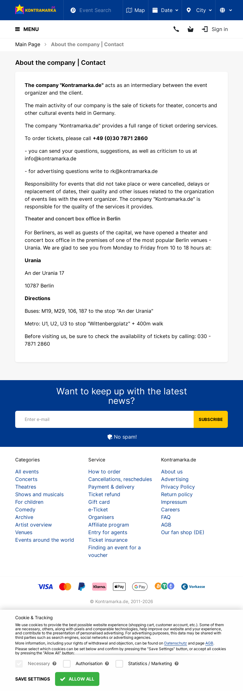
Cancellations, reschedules (120, 479)
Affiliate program (108, 524)
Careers (170, 509)
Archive (24, 517)
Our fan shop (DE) (182, 532)
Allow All (77, 682)
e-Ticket (98, 509)
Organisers (101, 517)
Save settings (32, 682)
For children (29, 502)
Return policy (177, 494)
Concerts (26, 479)
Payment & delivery (111, 487)
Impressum (174, 502)
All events (27, 471)
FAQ (166, 517)
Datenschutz (175, 646)
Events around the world (44, 540)
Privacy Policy (178, 487)
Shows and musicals (39, 494)
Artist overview (33, 524)
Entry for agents (107, 532)
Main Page (27, 44)
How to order (104, 471)
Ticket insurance (108, 540)
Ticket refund (104, 494)
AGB (166, 524)
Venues (23, 532)
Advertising (175, 479)
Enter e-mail (37, 419)
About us (172, 471)
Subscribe (211, 419)
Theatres (25, 487)
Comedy (25, 509)
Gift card (99, 502)
